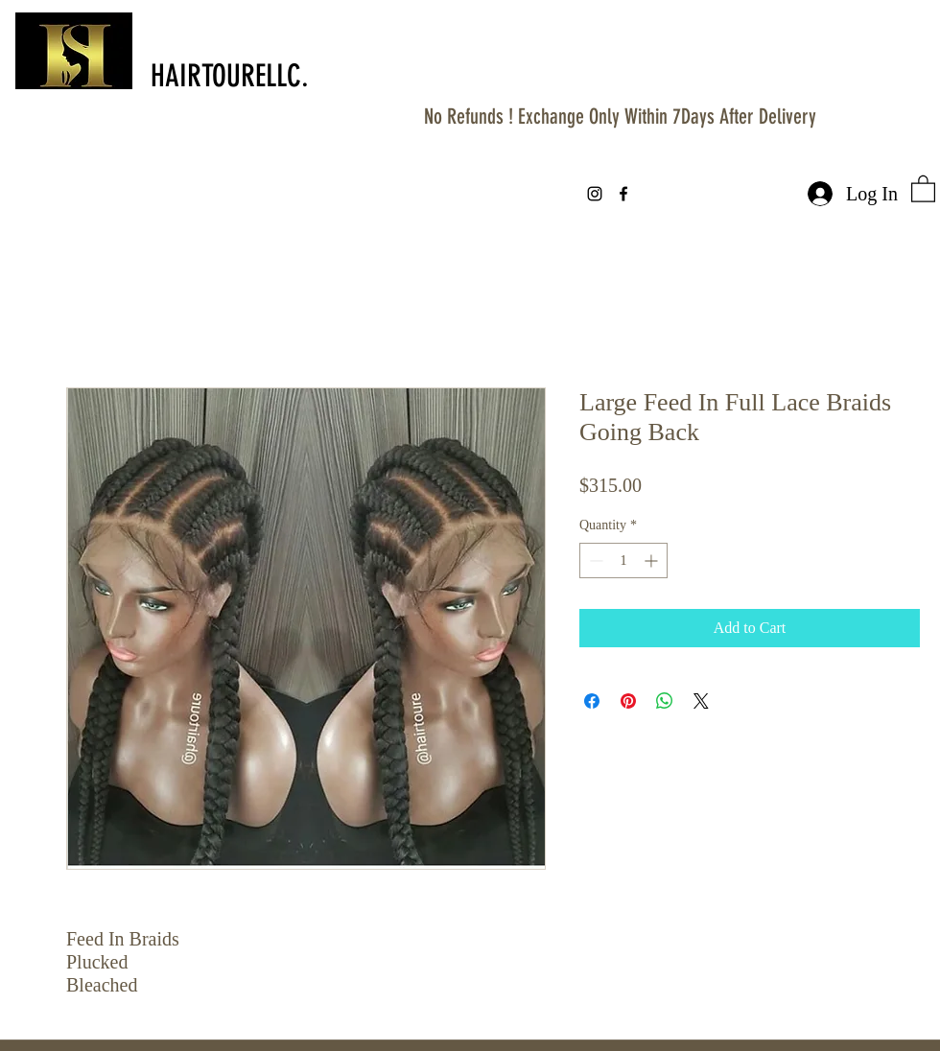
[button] (923, 188)
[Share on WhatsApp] (664, 700)
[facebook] (623, 193)
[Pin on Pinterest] (628, 700)
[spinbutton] (623, 560)
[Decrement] (594, 560)
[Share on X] (701, 700)
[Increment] (653, 560)
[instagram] (594, 193)
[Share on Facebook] (591, 700)
